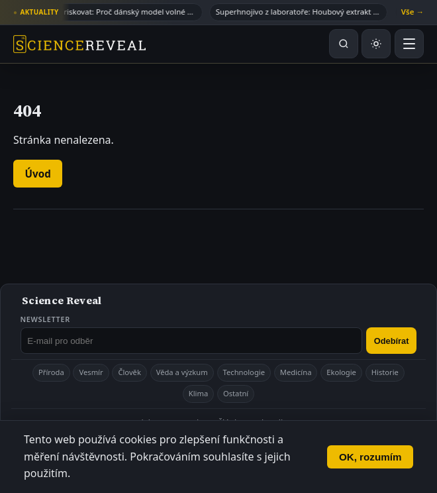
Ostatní (235, 393)
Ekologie (341, 372)
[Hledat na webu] (343, 43)
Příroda (51, 372)
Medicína (296, 372)
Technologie (244, 372)
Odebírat (391, 341)
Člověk (129, 372)
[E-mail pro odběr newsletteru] (192, 340)
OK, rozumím (370, 457)
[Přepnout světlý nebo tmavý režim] (376, 43)
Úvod (38, 173)
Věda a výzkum (182, 372)
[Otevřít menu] (409, 43)
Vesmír (91, 372)
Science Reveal (61, 300)
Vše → (412, 12)
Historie (385, 372)
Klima (198, 393)
